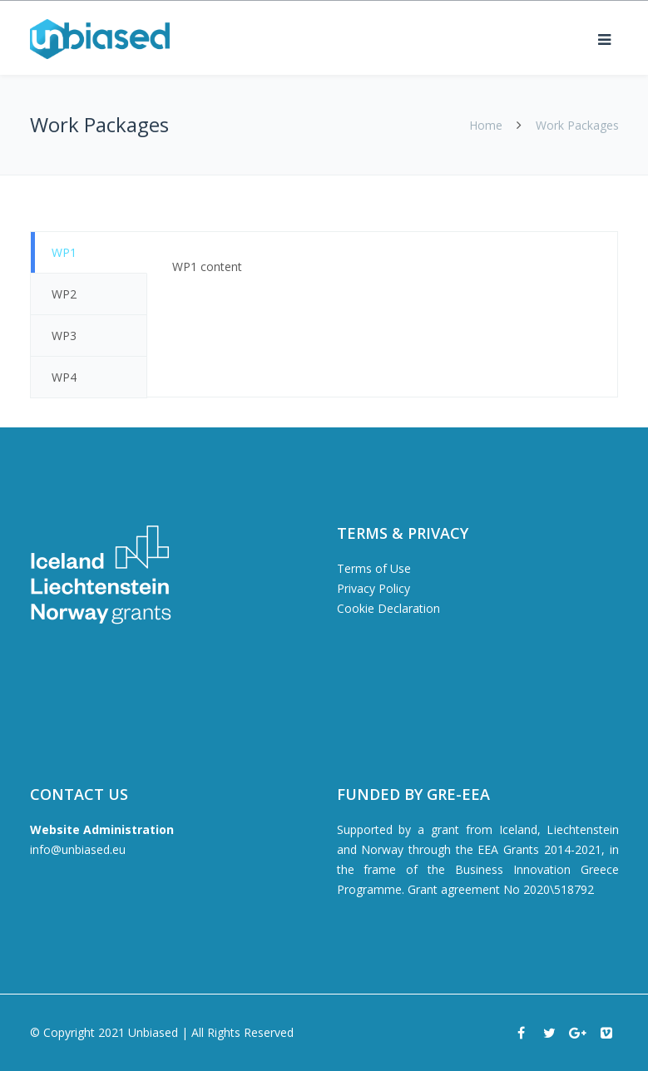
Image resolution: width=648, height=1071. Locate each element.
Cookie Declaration (388, 608)
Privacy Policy (373, 588)
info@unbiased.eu (78, 849)
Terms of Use (374, 568)
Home (485, 125)
